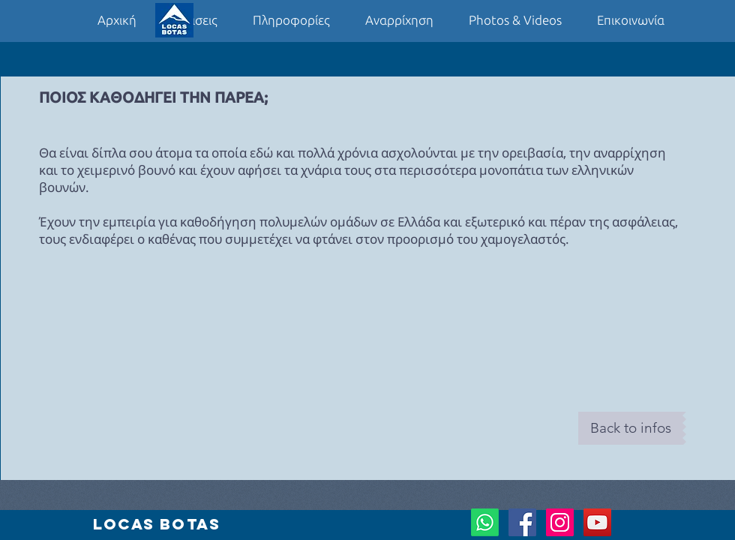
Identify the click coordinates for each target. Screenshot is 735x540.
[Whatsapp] (485, 522)
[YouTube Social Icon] (597, 522)
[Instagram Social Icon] (560, 522)
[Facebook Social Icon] (522, 522)
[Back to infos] (630, 428)
